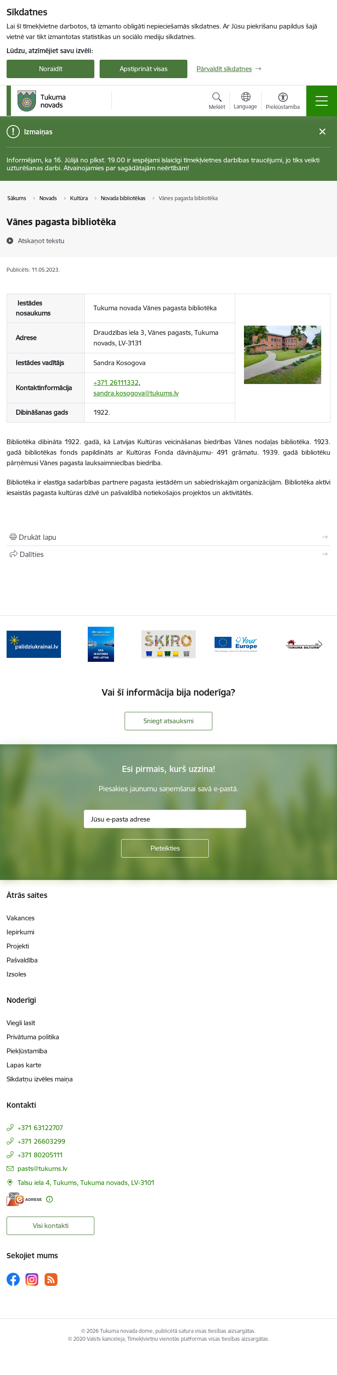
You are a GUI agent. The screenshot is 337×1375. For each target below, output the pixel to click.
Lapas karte (24, 1065)
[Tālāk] (320, 644)
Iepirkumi (20, 932)
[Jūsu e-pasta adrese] (165, 819)
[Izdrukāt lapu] (168, 537)
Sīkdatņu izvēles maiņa (40, 1079)
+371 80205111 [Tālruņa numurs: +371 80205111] (40, 1155)
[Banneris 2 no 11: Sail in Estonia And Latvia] (101, 643)
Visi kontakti (50, 1225)
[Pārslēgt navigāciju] (321, 101)
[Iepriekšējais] (17, 644)
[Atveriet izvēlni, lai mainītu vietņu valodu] (245, 102)
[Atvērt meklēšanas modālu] (216, 102)
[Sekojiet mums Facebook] (13, 1279)
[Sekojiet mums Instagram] (32, 1279)
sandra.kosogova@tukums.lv (136, 393)
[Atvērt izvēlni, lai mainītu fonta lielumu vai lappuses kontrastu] (283, 102)
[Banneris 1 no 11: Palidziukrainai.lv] (34, 643)
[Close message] (322, 132)
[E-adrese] (24, 1199)
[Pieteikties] (165, 848)
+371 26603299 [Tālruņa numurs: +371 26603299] (41, 1141)
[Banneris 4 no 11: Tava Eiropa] (236, 643)
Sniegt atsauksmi (168, 721)
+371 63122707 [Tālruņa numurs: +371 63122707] (40, 1128)
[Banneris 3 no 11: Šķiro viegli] (168, 643)
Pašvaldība (22, 960)
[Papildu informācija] (49, 1199)
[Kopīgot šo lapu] (168, 554)
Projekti (18, 946)
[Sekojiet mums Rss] (50, 1279)
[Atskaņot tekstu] (41, 240)
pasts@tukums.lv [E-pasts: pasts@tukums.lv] (42, 1168)
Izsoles (16, 974)
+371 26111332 (116, 382)
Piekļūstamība (27, 1051)
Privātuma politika (33, 1037)
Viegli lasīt (21, 1023)
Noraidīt (50, 69)
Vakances (21, 918)
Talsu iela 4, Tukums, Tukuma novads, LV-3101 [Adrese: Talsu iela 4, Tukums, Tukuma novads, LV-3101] (86, 1182)
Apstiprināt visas (144, 69)
